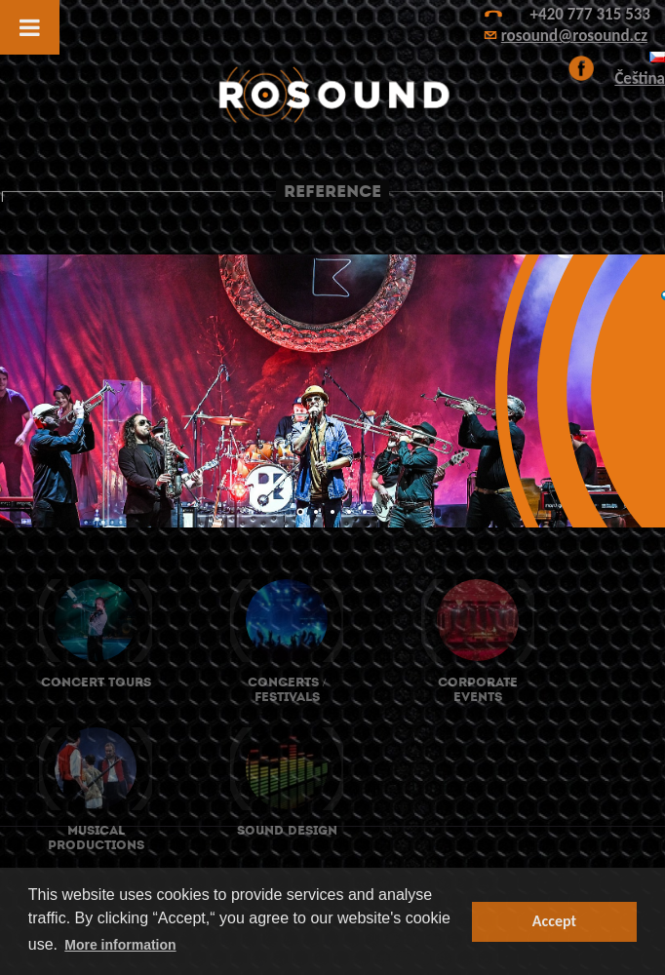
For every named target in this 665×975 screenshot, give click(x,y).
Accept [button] (554, 921)
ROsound (332, 95)
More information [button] (120, 945)
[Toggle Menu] (29, 27)
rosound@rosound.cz (574, 35)
